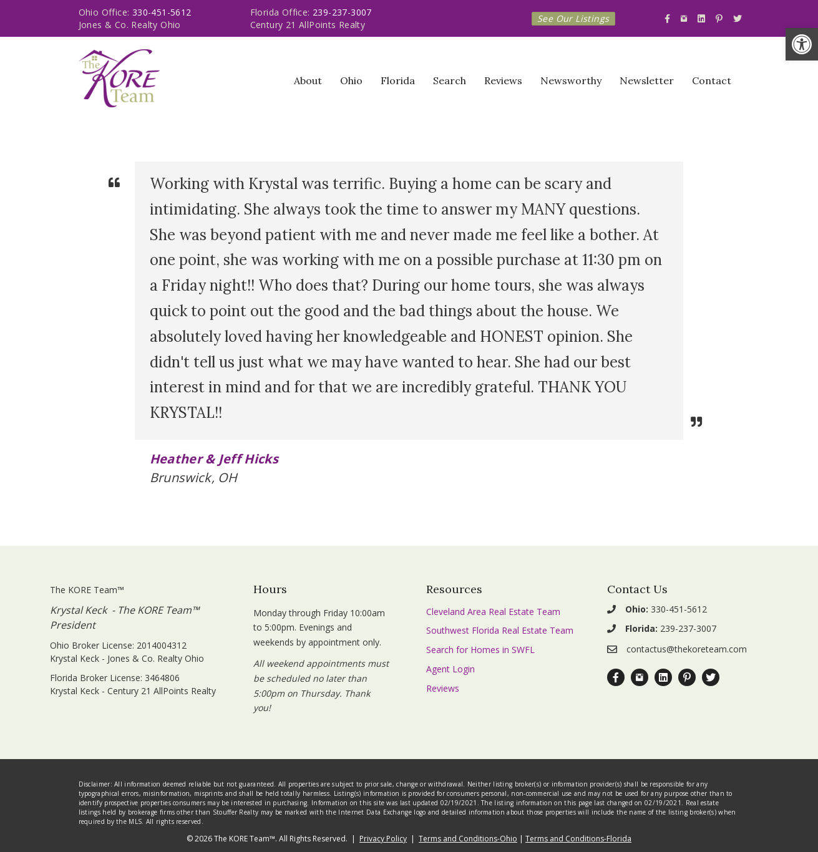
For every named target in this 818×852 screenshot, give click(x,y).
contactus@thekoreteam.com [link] (686, 649)
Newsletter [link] (647, 80)
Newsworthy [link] (570, 80)
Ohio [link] (351, 80)
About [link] (308, 80)
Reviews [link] (503, 80)
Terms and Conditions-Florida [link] (578, 838)
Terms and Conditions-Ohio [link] (468, 838)
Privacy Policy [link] (383, 838)
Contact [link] (711, 80)
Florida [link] (398, 80)
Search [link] (449, 80)
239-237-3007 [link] (342, 12)
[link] (802, 44)
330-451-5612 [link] (162, 12)
